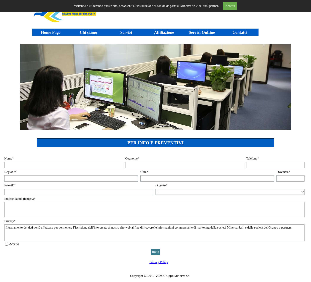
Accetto (14, 244)
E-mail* (9, 185)
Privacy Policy (158, 262)
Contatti (239, 32)
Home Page (50, 32)
